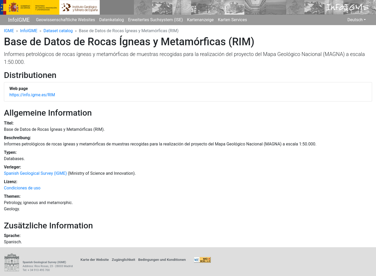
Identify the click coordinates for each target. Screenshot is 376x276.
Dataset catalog (58, 30)
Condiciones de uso (22, 187)
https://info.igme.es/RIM (32, 94)
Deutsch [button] (354, 19)
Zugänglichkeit (123, 259)
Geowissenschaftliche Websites (65, 19)
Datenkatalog (111, 19)
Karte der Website (94, 259)
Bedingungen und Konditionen (162, 259)
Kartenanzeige (200, 19)
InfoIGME (19, 20)
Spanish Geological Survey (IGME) (35, 173)
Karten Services (232, 19)
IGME (9, 30)
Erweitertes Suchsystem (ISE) (155, 19)
